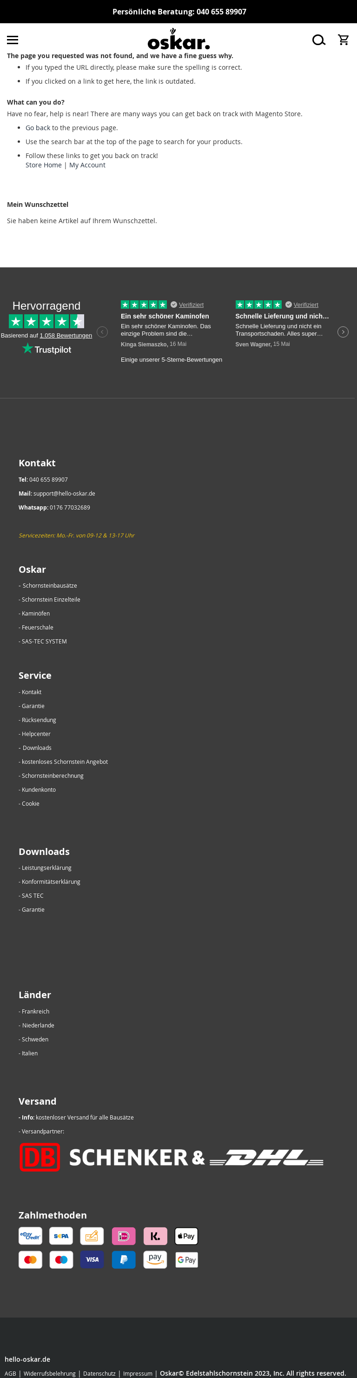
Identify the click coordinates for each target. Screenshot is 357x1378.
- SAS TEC (31, 895)
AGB (10, 1373)
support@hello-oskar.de (64, 493)
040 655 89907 (221, 12)
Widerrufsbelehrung (50, 1373)
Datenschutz (99, 1373)
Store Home (44, 164)
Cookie (31, 803)
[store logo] (178, 40)
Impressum (137, 1373)
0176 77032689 (70, 507)
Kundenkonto (39, 789)
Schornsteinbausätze (50, 585)
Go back (38, 127)
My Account (87, 164)
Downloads (37, 747)
